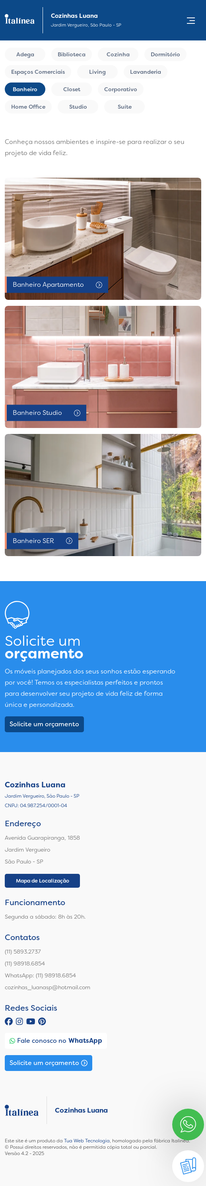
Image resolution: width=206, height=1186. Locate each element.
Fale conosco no (56, 1041)
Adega (25, 54)
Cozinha (118, 54)
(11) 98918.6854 (25, 963)
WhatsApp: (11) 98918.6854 (40, 975)
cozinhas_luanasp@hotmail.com (47, 987)
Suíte (125, 106)
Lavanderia (145, 71)
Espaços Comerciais (38, 71)
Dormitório (165, 54)
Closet (71, 89)
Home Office (28, 106)
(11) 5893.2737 (23, 951)
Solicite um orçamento (44, 724)
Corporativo (120, 89)
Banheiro (25, 89)
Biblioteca (72, 54)
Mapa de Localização (42, 880)
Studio (78, 106)
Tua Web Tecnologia (87, 1141)
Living (97, 71)
